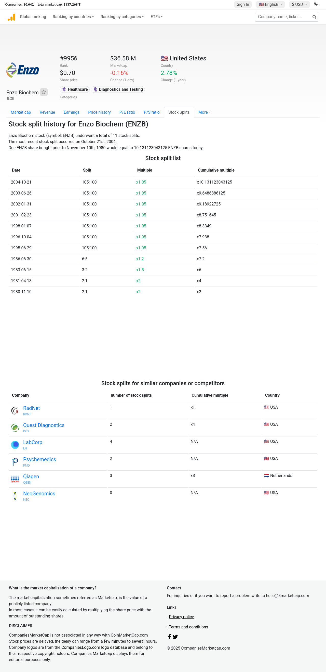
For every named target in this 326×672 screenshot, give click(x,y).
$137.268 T (71, 4)
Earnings (71, 112)
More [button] (203, 112)
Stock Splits (179, 112)
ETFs (155, 16)
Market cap (21, 112)
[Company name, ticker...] (286, 17)
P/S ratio (152, 112)
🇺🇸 (269, 4)
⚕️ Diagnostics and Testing (118, 89)
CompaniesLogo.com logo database (94, 647)
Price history (99, 112)
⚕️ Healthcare (75, 89)
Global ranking (33, 16)
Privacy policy (181, 616)
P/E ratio (127, 112)
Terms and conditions (188, 627)
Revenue (47, 112)
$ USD (298, 4)
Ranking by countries (72, 16)
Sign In (243, 4)
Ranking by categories (121, 16)
